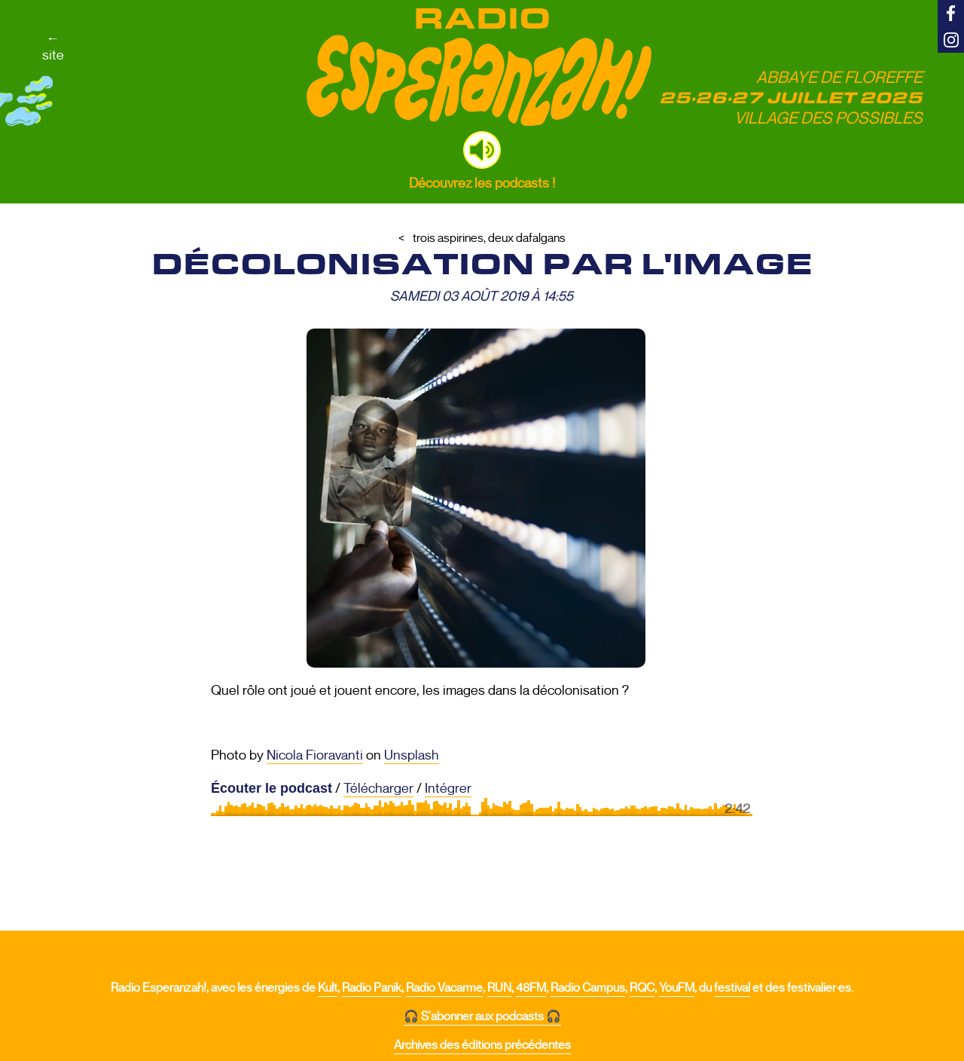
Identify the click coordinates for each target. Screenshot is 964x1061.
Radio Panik (371, 987)
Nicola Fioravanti (315, 755)
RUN (499, 987)
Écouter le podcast (271, 788)
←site (53, 46)
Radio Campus (588, 987)
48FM (531, 987)
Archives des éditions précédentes (482, 1045)
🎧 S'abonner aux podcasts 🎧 (482, 1016)
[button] (482, 150)
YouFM (676, 987)
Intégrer (448, 788)
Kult (327, 987)
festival (732, 987)
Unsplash (411, 755)
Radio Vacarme (444, 987)
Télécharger (378, 788)
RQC (642, 987)
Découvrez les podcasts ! (482, 183)
